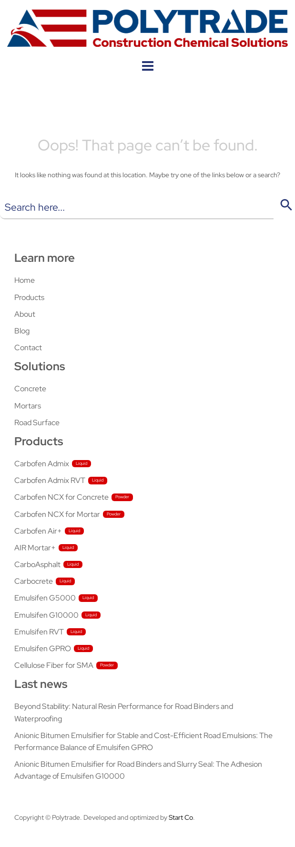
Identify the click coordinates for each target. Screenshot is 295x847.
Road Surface (37, 423)
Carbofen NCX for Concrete (61, 497)
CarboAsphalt (37, 564)
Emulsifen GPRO (42, 648)
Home (24, 280)
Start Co (181, 817)
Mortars (27, 406)
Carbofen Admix (41, 464)
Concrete (30, 389)
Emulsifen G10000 (46, 615)
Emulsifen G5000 (45, 598)
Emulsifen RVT (39, 632)
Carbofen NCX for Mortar (57, 514)
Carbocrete (33, 581)
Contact (28, 348)
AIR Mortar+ (35, 548)
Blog (22, 331)
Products (29, 297)
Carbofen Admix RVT (49, 480)
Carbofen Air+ (38, 531)
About (24, 314)
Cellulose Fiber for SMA (53, 665)
